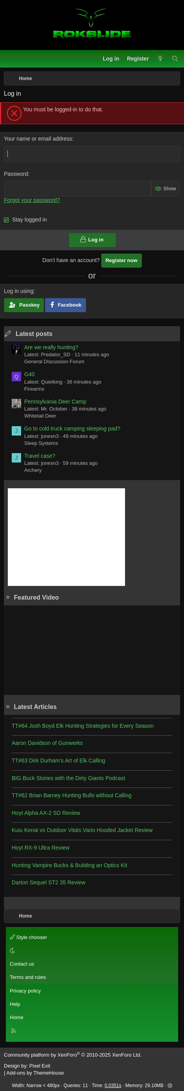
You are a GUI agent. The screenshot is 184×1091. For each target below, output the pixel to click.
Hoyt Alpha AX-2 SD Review (46, 813)
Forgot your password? (32, 200)
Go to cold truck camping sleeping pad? (72, 428)
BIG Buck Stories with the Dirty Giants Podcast (68, 778)
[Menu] (10, 59)
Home (16, 1017)
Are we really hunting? (51, 347)
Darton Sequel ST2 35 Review (48, 882)
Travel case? (39, 456)
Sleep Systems (41, 443)
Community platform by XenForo (72, 1055)
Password (16, 174)
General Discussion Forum (54, 361)
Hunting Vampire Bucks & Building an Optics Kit (69, 865)
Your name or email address (38, 139)
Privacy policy (25, 991)
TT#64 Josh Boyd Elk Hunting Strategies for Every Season (83, 726)
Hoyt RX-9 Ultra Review (41, 848)
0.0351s (113, 1085)
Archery (33, 470)
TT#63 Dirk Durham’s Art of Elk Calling (58, 760)
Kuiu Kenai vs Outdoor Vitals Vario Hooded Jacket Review (82, 830)
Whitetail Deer (40, 416)
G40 (29, 374)
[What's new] (160, 59)
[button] (91, 950)
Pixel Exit (39, 1066)
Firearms (34, 389)
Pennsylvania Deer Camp (55, 401)
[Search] (175, 59)
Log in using (19, 291)
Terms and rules (28, 977)
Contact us (22, 964)
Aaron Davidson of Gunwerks (47, 743)
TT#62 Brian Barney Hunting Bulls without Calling (72, 795)
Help (15, 1004)
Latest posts (34, 333)
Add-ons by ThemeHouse (35, 1073)
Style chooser (28, 937)
